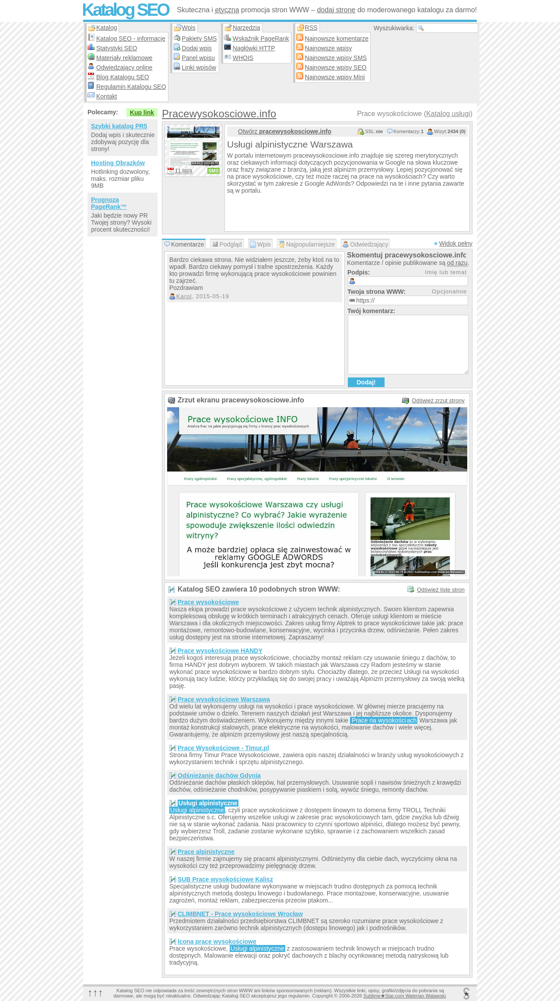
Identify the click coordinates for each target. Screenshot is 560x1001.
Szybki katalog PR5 (119, 126)
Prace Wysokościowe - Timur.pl (223, 747)
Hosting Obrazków (118, 162)
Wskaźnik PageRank (261, 38)
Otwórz (284, 131)
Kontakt (106, 96)
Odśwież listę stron (441, 589)
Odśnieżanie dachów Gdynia (219, 775)
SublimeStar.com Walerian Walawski (404, 995)
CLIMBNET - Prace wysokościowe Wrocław (240, 913)
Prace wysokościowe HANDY (220, 650)
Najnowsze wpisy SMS (336, 57)
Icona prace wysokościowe (217, 941)
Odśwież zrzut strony (438, 400)
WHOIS (243, 57)
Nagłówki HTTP (254, 48)
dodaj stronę (336, 10)
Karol (184, 296)
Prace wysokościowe (208, 602)
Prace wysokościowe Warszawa (224, 699)
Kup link (142, 112)
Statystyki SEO (116, 48)
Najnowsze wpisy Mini (335, 77)
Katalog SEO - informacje (130, 38)
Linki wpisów (199, 67)
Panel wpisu (198, 57)
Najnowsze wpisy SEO (336, 67)
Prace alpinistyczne (206, 851)
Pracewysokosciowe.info (219, 114)
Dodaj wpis (197, 48)
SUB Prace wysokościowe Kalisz (225, 879)
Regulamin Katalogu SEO (131, 86)
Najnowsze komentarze (337, 38)
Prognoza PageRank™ (109, 203)
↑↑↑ (95, 992)
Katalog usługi (448, 113)
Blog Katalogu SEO (122, 77)
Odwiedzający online (124, 67)
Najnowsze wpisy (328, 48)
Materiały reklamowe (124, 57)
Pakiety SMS (199, 38)
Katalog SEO (125, 9)
